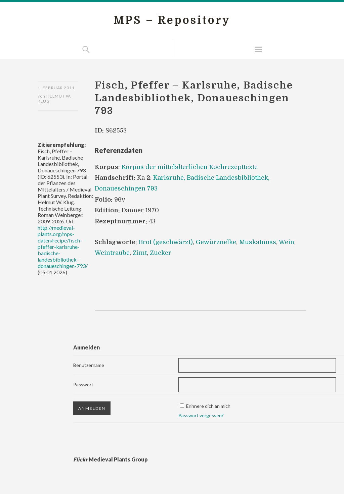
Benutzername (88, 365)
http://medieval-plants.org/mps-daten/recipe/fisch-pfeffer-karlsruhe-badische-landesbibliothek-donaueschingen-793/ (63, 246)
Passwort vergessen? (201, 415)
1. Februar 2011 (56, 87)
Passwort (83, 384)
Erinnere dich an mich (208, 406)
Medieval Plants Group (110, 459)
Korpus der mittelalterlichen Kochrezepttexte (190, 167)
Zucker (160, 253)
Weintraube (112, 253)
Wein (286, 242)
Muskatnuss (257, 242)
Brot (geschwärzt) (166, 242)
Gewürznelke (216, 242)
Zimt (140, 253)
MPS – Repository (172, 20)
